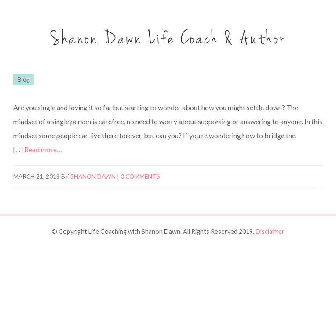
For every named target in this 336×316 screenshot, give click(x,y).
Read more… (43, 149)
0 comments (140, 176)
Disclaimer (270, 231)
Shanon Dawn (93, 176)
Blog (23, 79)
